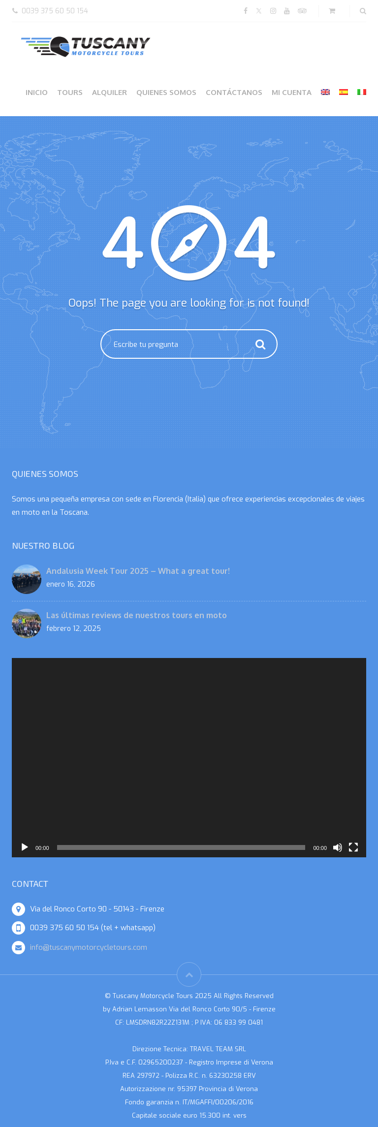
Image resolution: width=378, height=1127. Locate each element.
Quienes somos (166, 92)
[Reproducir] (25, 847)
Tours (70, 92)
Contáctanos (234, 92)
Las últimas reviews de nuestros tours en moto (136, 615)
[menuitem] (325, 92)
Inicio (37, 92)
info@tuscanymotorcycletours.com (88, 947)
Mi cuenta (292, 92)
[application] (189, 757)
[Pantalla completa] (353, 847)
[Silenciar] (338, 847)
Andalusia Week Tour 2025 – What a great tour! (138, 571)
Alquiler (109, 92)
